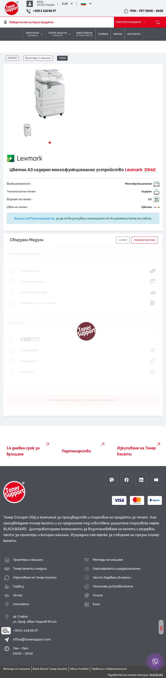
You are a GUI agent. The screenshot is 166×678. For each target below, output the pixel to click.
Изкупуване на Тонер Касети (35, 577)
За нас (17, 595)
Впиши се (21, 218)
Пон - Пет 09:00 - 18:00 (23, 651)
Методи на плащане (108, 559)
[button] (50, 142)
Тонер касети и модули (30, 568)
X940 (62, 58)
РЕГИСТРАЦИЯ (45, 5)
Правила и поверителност (109, 668)
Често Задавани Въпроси (112, 577)
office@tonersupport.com (32, 639)
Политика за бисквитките (113, 586)
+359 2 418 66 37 (25, 630)
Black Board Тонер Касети (50, 668)
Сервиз (18, 586)
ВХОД (40, 2)
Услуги (98, 595)
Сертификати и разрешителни (116, 568)
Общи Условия (79, 668)
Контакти (21, 604)
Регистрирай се (42, 218)
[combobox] (57, 22)
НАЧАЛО (12, 58)
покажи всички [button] (144, 240)
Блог (96, 604)
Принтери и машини (38, 58)
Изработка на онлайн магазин (128, 674)
